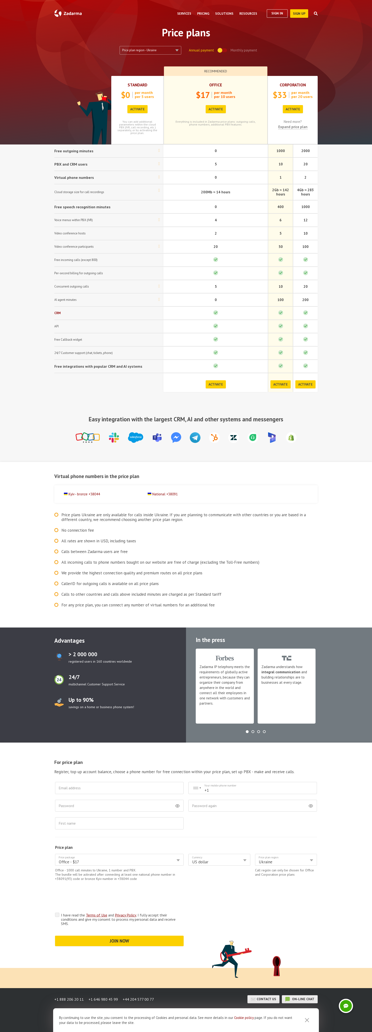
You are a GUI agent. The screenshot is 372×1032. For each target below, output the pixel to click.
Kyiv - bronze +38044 (84, 494)
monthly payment (244, 50)
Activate (137, 109)
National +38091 (165, 494)
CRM (57, 313)
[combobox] (196, 788)
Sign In (277, 13)
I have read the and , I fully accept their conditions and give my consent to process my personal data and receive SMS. (118, 919)
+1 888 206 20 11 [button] (69, 999)
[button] (247, 731)
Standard (137, 85)
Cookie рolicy (244, 1017)
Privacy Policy (125, 915)
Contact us (263, 999)
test (59, 657)
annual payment (201, 50)
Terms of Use (96, 915)
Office (215, 85)
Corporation (293, 85)
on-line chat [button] (299, 999)
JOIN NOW (119, 941)
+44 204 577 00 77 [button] (138, 999)
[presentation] (91, 898)
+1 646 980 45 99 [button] (103, 999)
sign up (299, 13)
